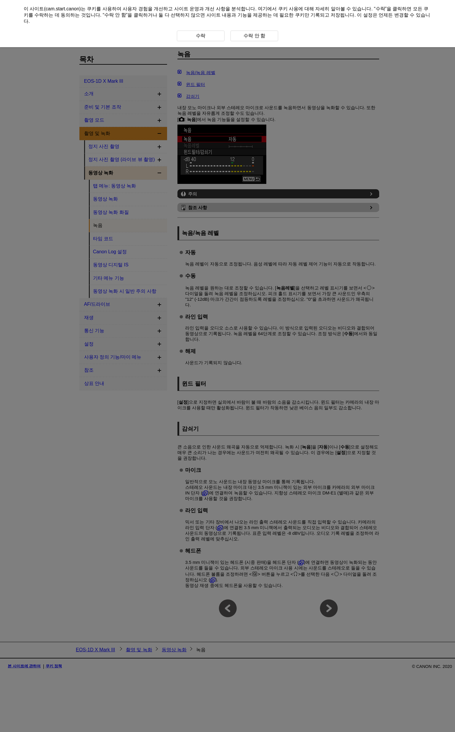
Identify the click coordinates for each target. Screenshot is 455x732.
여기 (262, 8)
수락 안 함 (115, 14)
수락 (380, 8)
